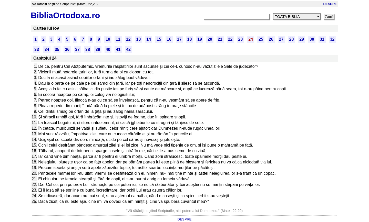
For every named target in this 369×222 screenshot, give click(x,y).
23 (240, 39)
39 (98, 49)
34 (47, 49)
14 (148, 39)
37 (77, 49)
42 (128, 49)
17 (179, 39)
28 (291, 39)
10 (108, 39)
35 (57, 49)
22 (230, 39)
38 (87, 49)
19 (199, 39)
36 (67, 49)
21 (220, 39)
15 (159, 39)
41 (118, 49)
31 (322, 39)
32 (332, 39)
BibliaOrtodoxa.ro (65, 15)
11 (118, 39)
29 (301, 39)
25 (261, 39)
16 (169, 39)
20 (210, 39)
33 (36, 49)
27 (281, 39)
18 (189, 39)
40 (108, 49)
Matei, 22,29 (231, 211)
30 (312, 39)
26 (271, 39)
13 (138, 39)
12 (128, 39)
